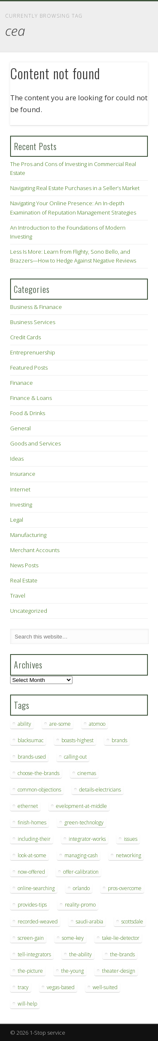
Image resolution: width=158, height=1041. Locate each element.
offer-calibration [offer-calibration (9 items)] (81, 871)
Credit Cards (25, 337)
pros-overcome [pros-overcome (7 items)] (125, 888)
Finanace (21, 382)
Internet (20, 489)
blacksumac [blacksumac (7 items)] (30, 740)
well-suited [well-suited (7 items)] (105, 987)
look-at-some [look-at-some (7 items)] (32, 855)
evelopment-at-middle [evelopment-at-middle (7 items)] (81, 806)
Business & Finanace (36, 307)
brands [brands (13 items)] (119, 740)
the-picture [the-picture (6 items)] (30, 970)
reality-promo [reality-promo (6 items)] (80, 904)
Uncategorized (28, 610)
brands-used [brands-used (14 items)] (32, 756)
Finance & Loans (31, 398)
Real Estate (23, 580)
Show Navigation (127, 75)
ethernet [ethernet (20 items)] (28, 806)
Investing (21, 504)
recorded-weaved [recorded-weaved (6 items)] (38, 921)
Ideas (17, 458)
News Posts (24, 565)
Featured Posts (29, 367)
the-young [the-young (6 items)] (72, 970)
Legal (16, 519)
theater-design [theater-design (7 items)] (118, 970)
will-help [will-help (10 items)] (27, 1003)
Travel (17, 595)
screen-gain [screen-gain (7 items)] (31, 938)
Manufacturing (28, 535)
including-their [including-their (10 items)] (34, 838)
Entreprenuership (32, 352)
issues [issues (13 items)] (130, 838)
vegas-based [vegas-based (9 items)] (61, 987)
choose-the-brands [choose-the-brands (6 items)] (38, 773)
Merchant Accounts (34, 550)
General (20, 428)
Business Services (32, 322)
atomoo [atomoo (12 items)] (97, 723)
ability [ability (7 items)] (24, 723)
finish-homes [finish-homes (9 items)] (32, 822)
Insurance (22, 474)
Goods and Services (35, 443)
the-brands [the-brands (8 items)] (122, 954)
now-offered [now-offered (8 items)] (31, 871)
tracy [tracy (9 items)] (23, 987)
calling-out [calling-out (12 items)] (75, 756)
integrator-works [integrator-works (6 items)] (87, 838)
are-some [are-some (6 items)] (60, 723)
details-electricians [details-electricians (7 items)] (100, 789)
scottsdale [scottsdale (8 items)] (132, 921)
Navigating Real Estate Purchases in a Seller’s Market (74, 188)
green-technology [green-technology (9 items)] (84, 822)
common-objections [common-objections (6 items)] (39, 789)
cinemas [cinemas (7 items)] (87, 773)
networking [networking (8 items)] (128, 855)
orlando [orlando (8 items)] (81, 888)
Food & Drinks (27, 413)
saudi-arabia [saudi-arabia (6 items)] (89, 921)
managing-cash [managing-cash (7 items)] (81, 855)
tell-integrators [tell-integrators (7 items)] (34, 954)
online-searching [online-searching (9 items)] (36, 888)
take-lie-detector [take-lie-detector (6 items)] (120, 938)
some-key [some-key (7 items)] (73, 938)
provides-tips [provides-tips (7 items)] (32, 904)
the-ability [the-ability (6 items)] (80, 954)
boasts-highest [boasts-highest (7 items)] (78, 740)
